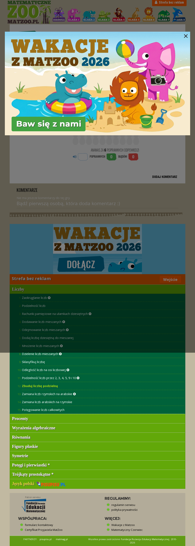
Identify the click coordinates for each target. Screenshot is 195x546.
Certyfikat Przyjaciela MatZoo (44, 530)
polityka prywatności (124, 510)
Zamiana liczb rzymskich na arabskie (49, 394)
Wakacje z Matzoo (123, 525)
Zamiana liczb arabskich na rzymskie (47, 402)
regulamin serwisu (123, 505)
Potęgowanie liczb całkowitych (43, 410)
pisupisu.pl (46, 539)
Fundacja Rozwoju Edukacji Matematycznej (145, 539)
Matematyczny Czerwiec (127, 530)
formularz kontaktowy (39, 525)
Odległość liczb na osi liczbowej (45, 370)
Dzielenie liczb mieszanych (42, 354)
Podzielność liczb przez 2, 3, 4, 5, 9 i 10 (50, 378)
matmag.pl (62, 539)
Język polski (39, 483)
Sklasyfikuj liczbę (33, 362)
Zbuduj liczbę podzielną (40, 386)
